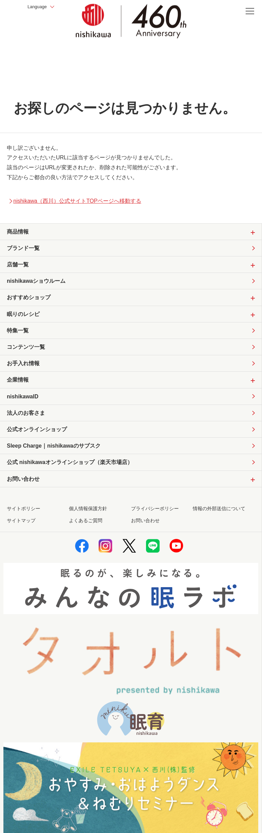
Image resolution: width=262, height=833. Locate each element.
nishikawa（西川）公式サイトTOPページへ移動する (75, 201)
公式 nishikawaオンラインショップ (70, 470)
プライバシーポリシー (155, 517)
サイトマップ (21, 529)
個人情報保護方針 (88, 517)
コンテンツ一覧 (26, 351)
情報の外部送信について (219, 517)
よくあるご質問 (85, 529)
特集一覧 (18, 333)
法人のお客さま (26, 419)
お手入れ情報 (23, 368)
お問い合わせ (145, 529)
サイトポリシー (23, 517)
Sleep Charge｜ (54, 453)
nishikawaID (22, 402)
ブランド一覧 (23, 248)
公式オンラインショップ (37, 436)
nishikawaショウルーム (36, 283)
